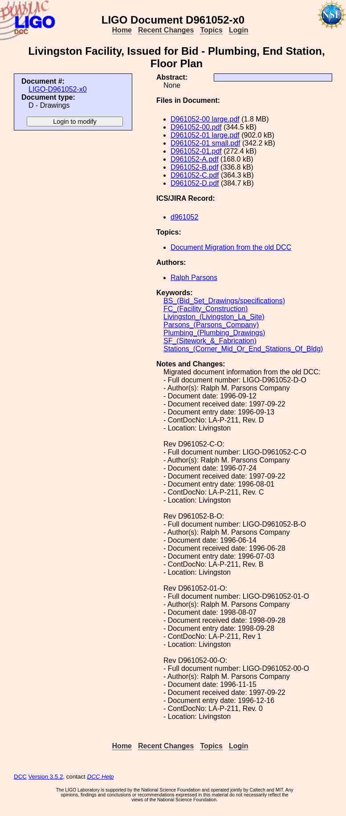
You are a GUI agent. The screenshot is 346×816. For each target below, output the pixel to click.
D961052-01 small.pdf (205, 143)
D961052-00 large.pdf (205, 119)
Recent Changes (166, 30)
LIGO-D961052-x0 (57, 89)
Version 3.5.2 (45, 776)
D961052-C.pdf (195, 175)
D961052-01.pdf (196, 151)
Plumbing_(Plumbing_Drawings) (214, 333)
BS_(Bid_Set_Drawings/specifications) (224, 300)
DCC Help (100, 776)
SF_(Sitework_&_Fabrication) (209, 341)
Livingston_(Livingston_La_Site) (214, 317)
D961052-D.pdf (195, 183)
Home (122, 30)
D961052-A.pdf (195, 159)
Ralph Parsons (194, 277)
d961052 (184, 217)
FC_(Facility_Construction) (205, 309)
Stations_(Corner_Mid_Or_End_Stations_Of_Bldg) (243, 349)
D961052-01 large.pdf (205, 135)
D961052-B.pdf (195, 167)
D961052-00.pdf (196, 127)
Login (238, 30)
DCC (20, 776)
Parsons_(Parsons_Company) (211, 325)
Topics (211, 30)
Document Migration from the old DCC (231, 247)
